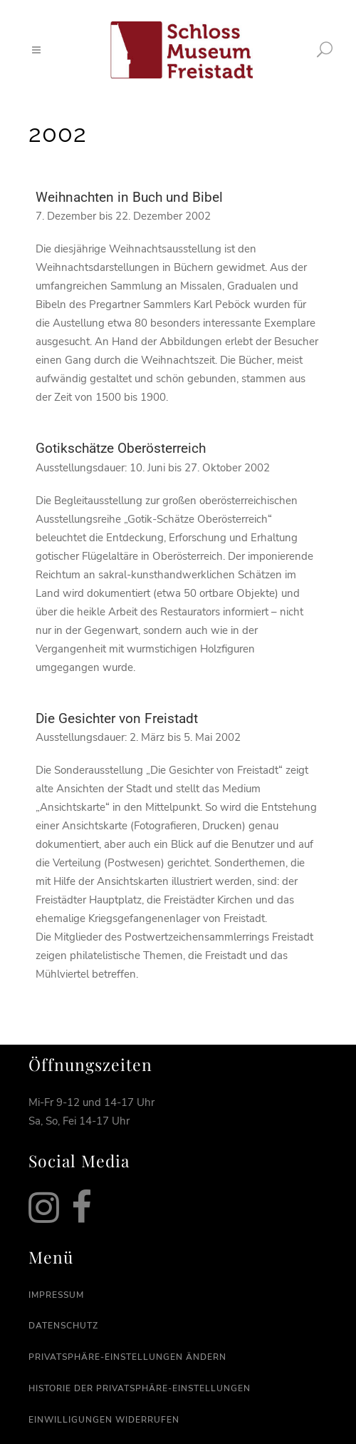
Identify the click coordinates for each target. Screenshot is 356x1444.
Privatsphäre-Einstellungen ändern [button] (127, 1357)
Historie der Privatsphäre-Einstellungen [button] (139, 1388)
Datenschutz (63, 1325)
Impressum (56, 1295)
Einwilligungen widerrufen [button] (103, 1419)
